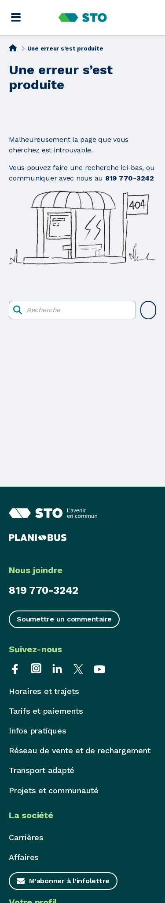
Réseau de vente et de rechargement (79, 750)
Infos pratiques (37, 730)
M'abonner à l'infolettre (69, 881)
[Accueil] (13, 48)
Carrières (26, 837)
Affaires (24, 857)
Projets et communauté (54, 790)
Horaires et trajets (44, 691)
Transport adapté (41, 770)
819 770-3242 (43, 590)
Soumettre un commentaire (64, 619)
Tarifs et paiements (46, 710)
